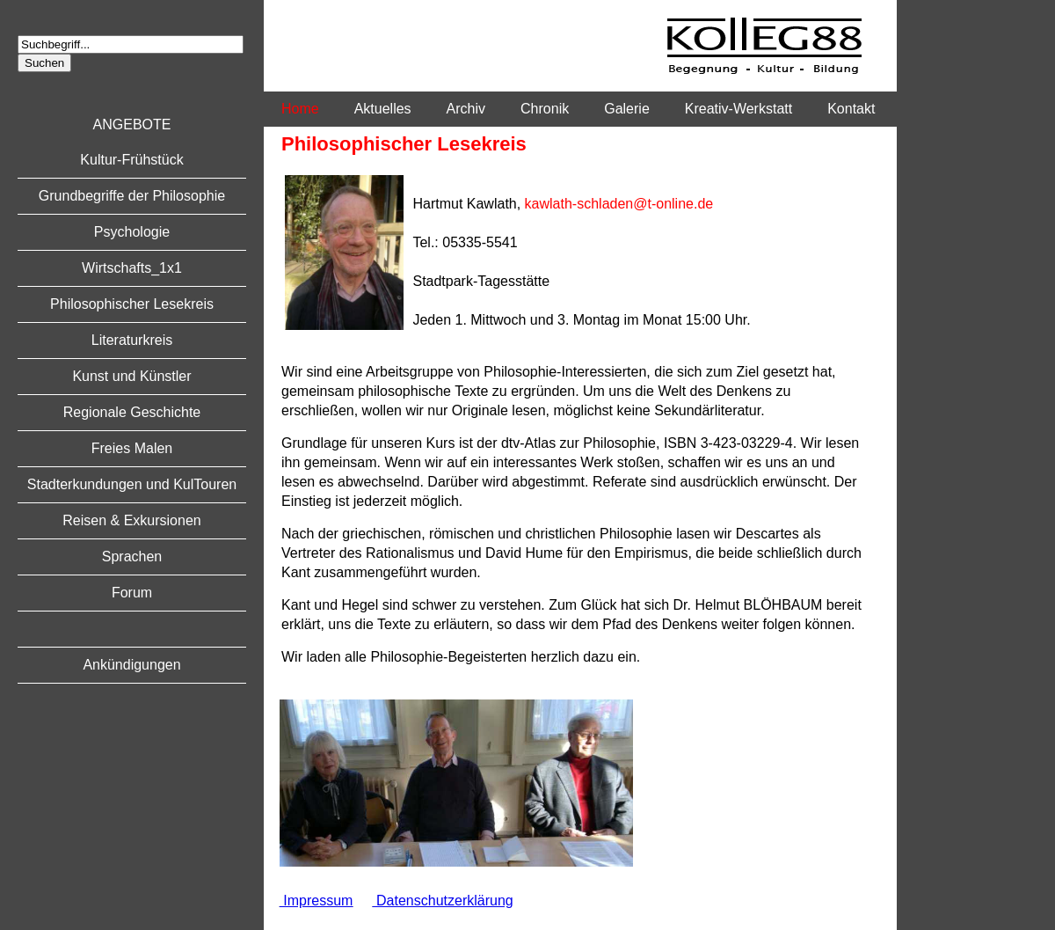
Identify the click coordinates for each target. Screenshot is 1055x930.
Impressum (316, 900)
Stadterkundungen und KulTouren (131, 484)
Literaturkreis (131, 340)
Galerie (627, 108)
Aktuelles (382, 108)
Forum (132, 592)
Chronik (544, 108)
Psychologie (132, 231)
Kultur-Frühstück (131, 159)
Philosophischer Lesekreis (132, 304)
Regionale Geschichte (132, 412)
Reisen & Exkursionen (131, 520)
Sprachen (132, 556)
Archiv (466, 108)
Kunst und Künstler (131, 376)
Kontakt (851, 108)
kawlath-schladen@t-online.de (619, 203)
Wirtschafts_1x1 (132, 267)
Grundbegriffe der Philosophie (132, 195)
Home (300, 108)
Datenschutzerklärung (443, 900)
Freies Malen (131, 448)
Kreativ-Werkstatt (738, 108)
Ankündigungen (131, 664)
